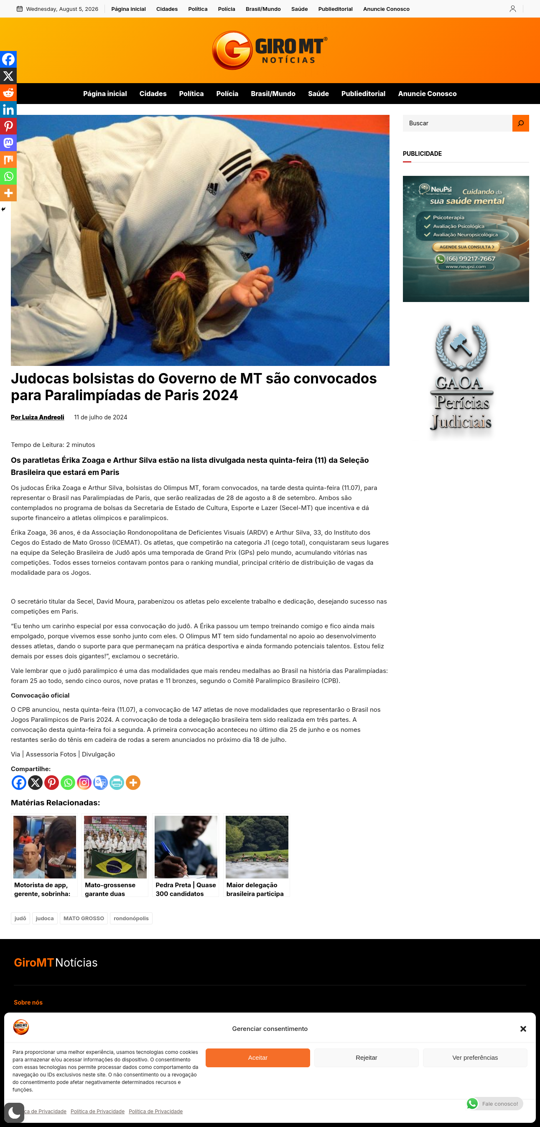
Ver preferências (475, 1057)
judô (20, 918)
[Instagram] (84, 782)
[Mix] (8, 159)
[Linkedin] (8, 109)
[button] (523, 1029)
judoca (45, 918)
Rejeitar (366, 1057)
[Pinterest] (51, 782)
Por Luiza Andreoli (37, 417)
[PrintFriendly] (117, 782)
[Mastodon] (8, 143)
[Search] (520, 123)
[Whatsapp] (68, 782)
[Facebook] (19, 782)
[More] (133, 782)
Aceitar (258, 1057)
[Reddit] (8, 92)
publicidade (422, 153)
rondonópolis (131, 918)
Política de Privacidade (39, 1111)
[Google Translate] (100, 782)
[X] (35, 782)
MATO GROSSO (84, 918)
